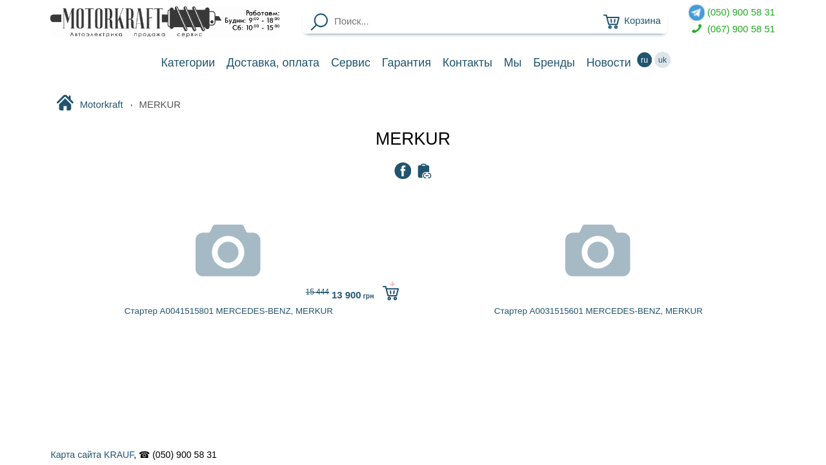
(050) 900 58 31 (732, 13)
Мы (513, 62)
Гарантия (406, 62)
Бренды (554, 62)
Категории (188, 62)
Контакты (467, 62)
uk (662, 60)
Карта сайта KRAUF (92, 455)
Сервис (350, 62)
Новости (609, 62)
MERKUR (413, 139)
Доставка (273, 62)
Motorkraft (89, 104)
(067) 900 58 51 (732, 29)
